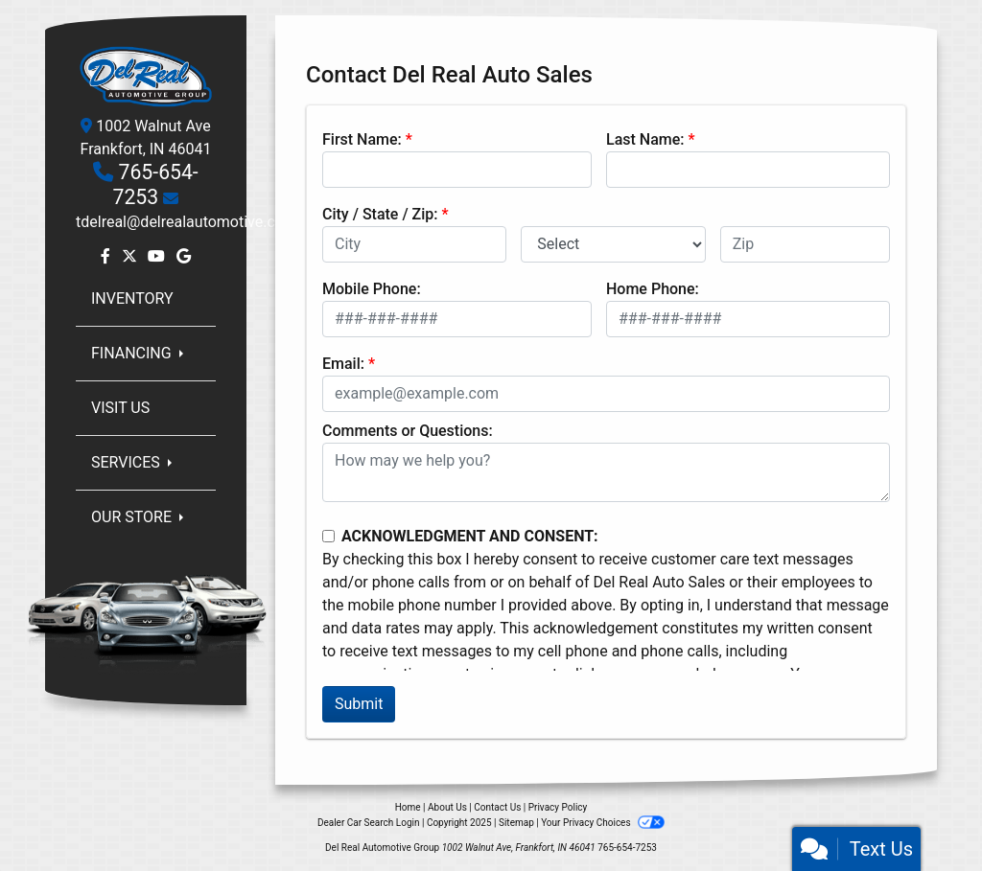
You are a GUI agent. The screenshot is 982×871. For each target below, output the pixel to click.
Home (408, 807)
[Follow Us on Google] (184, 256)
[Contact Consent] (328, 536)
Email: (343, 364)
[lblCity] (414, 244)
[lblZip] (805, 244)
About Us (447, 807)
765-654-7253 (156, 184)
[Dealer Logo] (146, 75)
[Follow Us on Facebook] (107, 256)
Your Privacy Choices (603, 822)
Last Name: (645, 139)
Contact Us (497, 807)
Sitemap (516, 822)
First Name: (362, 139)
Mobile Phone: (371, 289)
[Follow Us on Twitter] (131, 256)
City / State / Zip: (380, 214)
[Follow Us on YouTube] (158, 256)
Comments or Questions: (407, 431)
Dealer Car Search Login (368, 822)
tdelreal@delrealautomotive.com (186, 222)
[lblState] (613, 244)
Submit (359, 704)
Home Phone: (652, 289)
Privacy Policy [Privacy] (558, 807)
